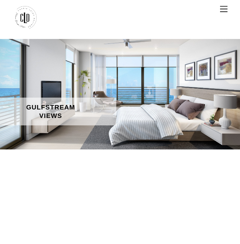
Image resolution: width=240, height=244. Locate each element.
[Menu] (224, 9)
